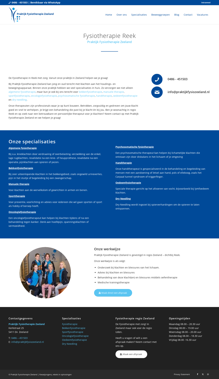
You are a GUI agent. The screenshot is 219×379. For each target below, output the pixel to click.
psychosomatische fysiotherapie (76, 95)
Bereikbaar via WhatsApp (45, 2)
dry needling (19, 99)
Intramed (205, 2)
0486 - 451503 (177, 79)
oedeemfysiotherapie (125, 95)
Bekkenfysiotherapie (73, 328)
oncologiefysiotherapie (44, 95)
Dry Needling (69, 343)
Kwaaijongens (45, 374)
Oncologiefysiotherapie (75, 336)
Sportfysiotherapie (72, 332)
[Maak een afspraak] (131, 354)
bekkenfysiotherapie (90, 91)
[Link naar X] (202, 374)
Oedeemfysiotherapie (74, 339)
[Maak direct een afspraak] (113, 293)
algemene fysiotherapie (22, 91)
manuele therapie (113, 91)
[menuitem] (205, 2)
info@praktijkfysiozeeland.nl (189, 92)
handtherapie (104, 95)
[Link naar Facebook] (197, 374)
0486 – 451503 (19, 338)
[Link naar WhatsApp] (207, 374)
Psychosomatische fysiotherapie (134, 146)
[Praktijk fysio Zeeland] (31, 14)
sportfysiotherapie (19, 95)
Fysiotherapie (69, 324)
